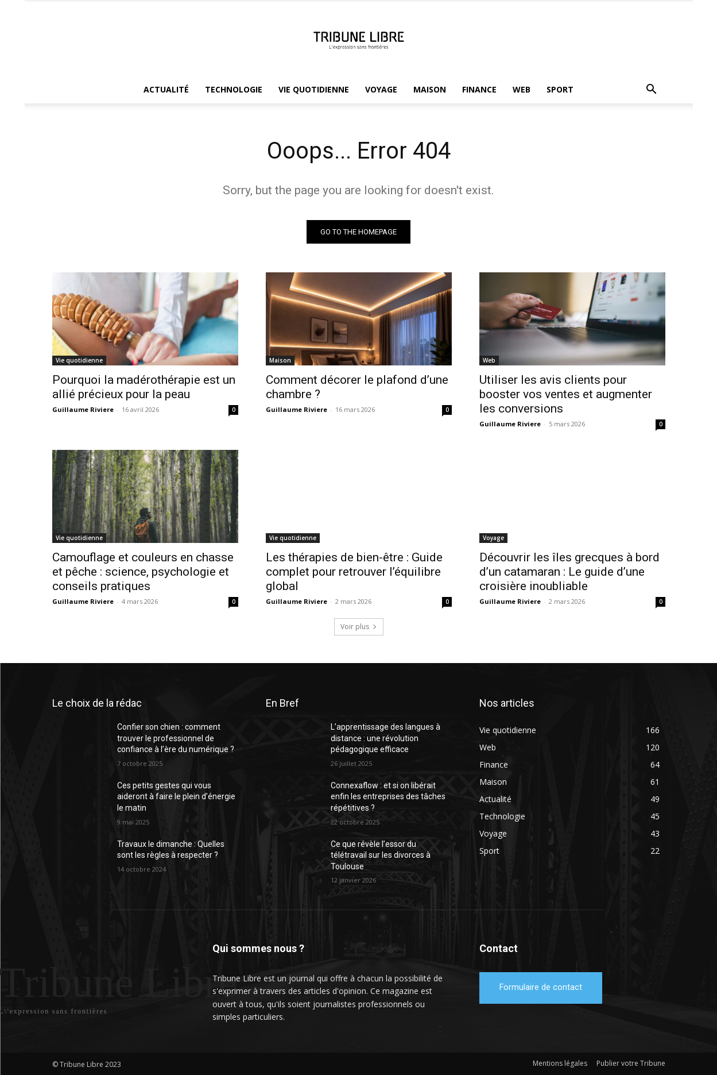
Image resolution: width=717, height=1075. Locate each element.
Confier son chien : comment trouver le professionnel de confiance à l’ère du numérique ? (175, 738)
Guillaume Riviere (83, 409)
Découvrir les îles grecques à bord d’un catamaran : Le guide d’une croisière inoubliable (569, 571)
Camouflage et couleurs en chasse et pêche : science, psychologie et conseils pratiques (143, 571)
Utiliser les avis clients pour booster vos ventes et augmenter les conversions (565, 394)
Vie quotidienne (313, 89)
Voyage (381, 89)
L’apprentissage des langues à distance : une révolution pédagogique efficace (385, 738)
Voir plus (358, 626)
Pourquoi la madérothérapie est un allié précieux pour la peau (143, 387)
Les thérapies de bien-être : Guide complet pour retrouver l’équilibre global (354, 571)
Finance (479, 89)
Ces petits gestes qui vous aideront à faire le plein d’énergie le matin (176, 796)
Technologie (233, 89)
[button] (651, 90)
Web (521, 89)
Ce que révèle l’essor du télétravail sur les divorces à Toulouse (381, 855)
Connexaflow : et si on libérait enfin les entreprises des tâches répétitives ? (388, 796)
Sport (560, 89)
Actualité (166, 89)
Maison (429, 89)
